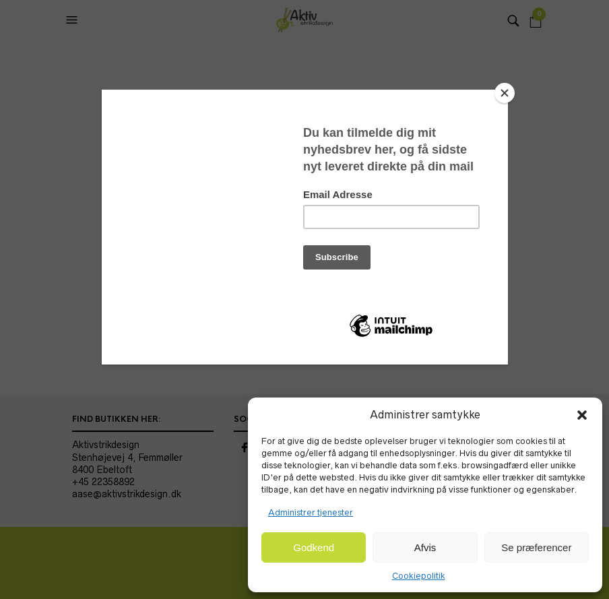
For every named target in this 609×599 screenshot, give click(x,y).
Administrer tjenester (310, 512)
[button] (582, 415)
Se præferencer (536, 547)
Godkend (313, 547)
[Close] (504, 93)
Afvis (425, 547)
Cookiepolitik (418, 576)
